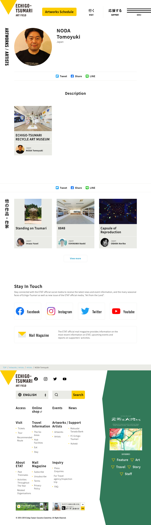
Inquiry (57, 462)
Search (78, 395)
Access (21, 408)
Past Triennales (23, 473)
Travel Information (41, 424)
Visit (19, 422)
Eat (35, 447)
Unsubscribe (40, 476)
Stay (36, 451)
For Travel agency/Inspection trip (63, 478)
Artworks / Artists (7, 47)
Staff (128, 474)
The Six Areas (37, 433)
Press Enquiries (59, 470)
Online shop (37, 410)
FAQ (56, 486)
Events (57, 408)
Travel (120, 467)
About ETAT (20, 464)
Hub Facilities (38, 441)
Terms (37, 480)
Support (75, 422)
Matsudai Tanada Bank (76, 430)
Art (137, 460)
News (73, 408)
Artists (29, 367)
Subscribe (39, 471)
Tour (20, 432)
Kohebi (74, 443)
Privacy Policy (37, 487)
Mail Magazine (39, 464)
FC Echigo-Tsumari (75, 437)
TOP (4, 367)
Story (137, 467)
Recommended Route (24, 439)
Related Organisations (24, 492)
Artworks (58, 431)
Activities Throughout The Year (23, 482)
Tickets (21, 428)
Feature (122, 460)
